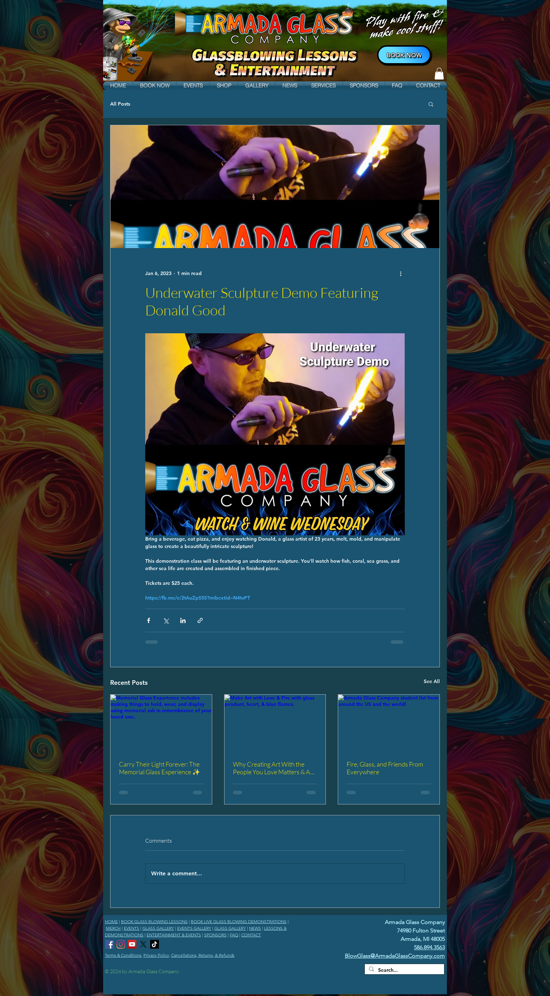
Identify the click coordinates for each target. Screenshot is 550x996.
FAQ (234, 934)
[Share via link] (200, 620)
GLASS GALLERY (158, 928)
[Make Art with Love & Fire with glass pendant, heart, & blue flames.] (275, 723)
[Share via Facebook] (148, 620)
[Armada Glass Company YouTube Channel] (132, 944)
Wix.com (235, 971)
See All (432, 681)
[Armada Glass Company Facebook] (109, 944)
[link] (439, 73)
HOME (111, 921)
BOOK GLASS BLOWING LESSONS (154, 921)
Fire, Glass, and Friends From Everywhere (385, 768)
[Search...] (403, 970)
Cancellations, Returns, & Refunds (202, 955)
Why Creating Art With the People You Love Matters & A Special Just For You (271, 768)
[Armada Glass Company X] (143, 944)
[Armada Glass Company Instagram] (120, 944)
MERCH (113, 928)
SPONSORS (215, 934)
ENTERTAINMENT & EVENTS (174, 934)
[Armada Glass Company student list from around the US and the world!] (389, 723)
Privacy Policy (156, 955)
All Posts (120, 104)
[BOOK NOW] (404, 55)
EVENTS (131, 928)
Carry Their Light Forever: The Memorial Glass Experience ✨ (159, 768)
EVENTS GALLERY (194, 928)
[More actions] (400, 273)
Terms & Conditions (123, 955)
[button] (154, 85)
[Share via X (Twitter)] (165, 620)
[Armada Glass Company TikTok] (154, 944)
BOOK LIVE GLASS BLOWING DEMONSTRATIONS (239, 921)
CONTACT (251, 934)
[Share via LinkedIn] (183, 620)
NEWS (255, 928)
